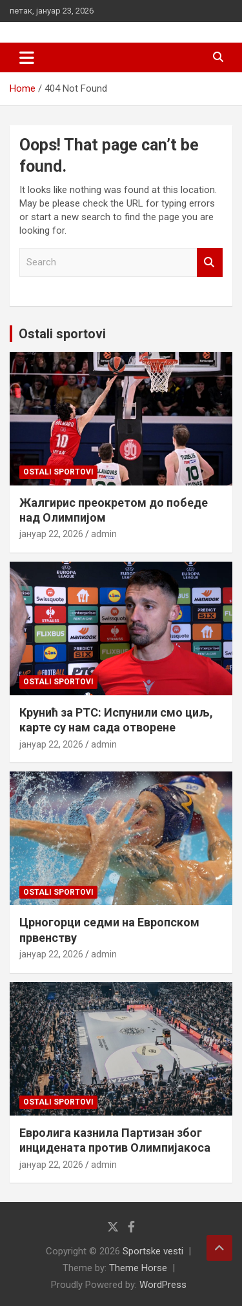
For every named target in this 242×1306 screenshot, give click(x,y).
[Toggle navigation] (27, 57)
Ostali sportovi (62, 334)
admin (104, 534)
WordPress (163, 1285)
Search (210, 262)
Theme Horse (138, 1268)
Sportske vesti (153, 1251)
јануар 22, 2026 (51, 534)
